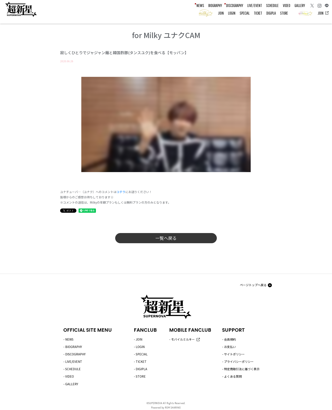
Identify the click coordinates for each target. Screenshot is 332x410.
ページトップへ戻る (253, 285)
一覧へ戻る (166, 238)
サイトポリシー (234, 354)
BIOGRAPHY (215, 5)
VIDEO (286, 5)
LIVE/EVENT (254, 5)
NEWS (200, 5)
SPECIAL (245, 13)
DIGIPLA (271, 13)
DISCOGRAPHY (234, 5)
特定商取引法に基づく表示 (242, 369)
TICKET (258, 13)
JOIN (221, 13)
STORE (284, 13)
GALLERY (300, 5)
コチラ (120, 192)
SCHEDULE (272, 5)
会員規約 (230, 339)
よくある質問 (233, 376)
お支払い (230, 347)
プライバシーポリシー (239, 361)
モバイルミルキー (183, 339)
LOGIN (231, 13)
